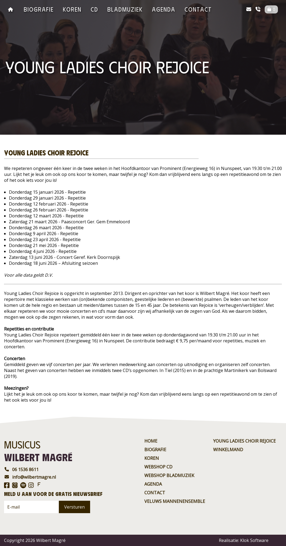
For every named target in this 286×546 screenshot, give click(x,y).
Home (150, 441)
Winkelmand (228, 450)
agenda (163, 9)
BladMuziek (125, 9)
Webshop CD (158, 467)
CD (94, 9)
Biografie (39, 9)
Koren (72, 9)
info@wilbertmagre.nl (30, 477)
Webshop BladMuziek (169, 475)
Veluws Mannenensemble (174, 501)
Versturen (74, 507)
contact (198, 9)
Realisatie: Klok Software (243, 540)
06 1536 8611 (21, 469)
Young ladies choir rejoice (244, 441)
